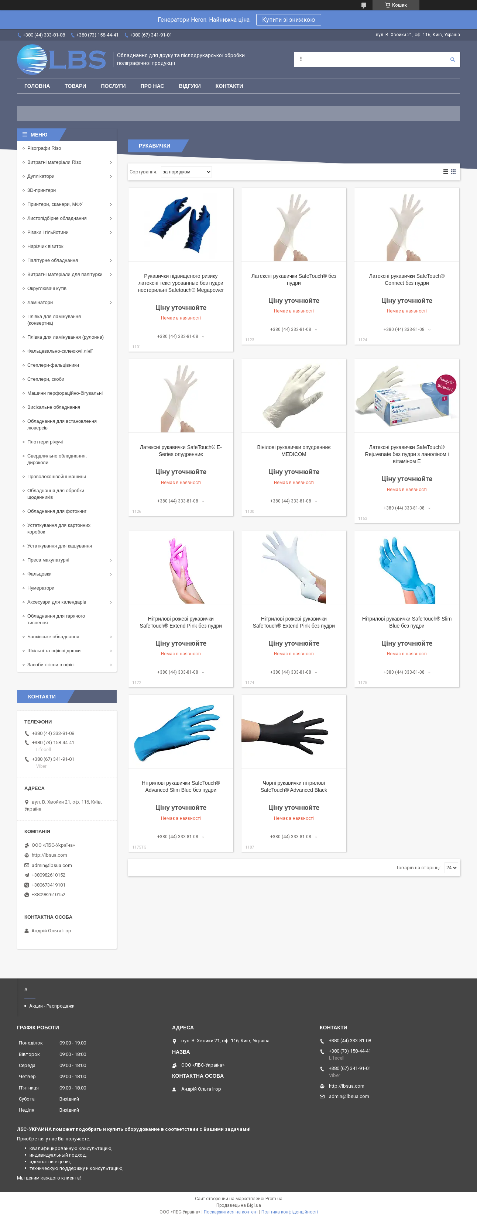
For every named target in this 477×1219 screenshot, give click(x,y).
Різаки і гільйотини (48, 232)
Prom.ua (273, 1198)
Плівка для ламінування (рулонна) (65, 337)
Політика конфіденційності (289, 1212)
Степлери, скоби (45, 379)
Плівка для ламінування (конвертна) (54, 320)
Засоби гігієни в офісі (51, 664)
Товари (75, 86)
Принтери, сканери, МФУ (55, 204)
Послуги (113, 86)
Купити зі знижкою (288, 19)
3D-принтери (41, 190)
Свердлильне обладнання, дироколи (57, 459)
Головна (37, 86)
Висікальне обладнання (53, 407)
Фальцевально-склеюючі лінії (60, 351)
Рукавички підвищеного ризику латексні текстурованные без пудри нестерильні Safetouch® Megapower (181, 283)
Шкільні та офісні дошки (53, 650)
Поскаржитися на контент (231, 1212)
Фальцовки (39, 574)
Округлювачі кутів (46, 288)
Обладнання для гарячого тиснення (56, 619)
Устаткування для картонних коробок (58, 528)
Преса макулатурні (48, 560)
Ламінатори (40, 302)
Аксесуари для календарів (56, 602)
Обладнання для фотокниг (56, 511)
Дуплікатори (41, 176)
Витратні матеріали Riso (54, 162)
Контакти (229, 86)
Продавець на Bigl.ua (238, 1205)
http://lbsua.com (49, 855)
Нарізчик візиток (45, 246)
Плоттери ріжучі (45, 442)
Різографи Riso (44, 148)
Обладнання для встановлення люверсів (62, 424)
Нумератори (41, 588)
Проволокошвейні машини (56, 476)
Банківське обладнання (53, 636)
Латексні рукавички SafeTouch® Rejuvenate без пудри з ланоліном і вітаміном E (407, 454)
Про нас (152, 86)
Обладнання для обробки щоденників (55, 494)
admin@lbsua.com (52, 865)
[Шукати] (452, 59)
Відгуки (190, 86)
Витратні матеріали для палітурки (65, 274)
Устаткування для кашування (59, 546)
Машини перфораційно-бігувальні (65, 393)
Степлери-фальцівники (53, 365)
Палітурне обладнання (52, 260)
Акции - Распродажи (52, 1006)
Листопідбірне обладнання (57, 218)
